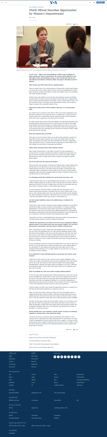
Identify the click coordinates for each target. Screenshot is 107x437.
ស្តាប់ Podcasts (35, 400)
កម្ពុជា (10, 374)
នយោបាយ (34, 374)
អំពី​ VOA (11, 408)
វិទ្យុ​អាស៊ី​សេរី (56, 418)
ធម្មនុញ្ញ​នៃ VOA (35, 408)
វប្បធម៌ (55, 380)
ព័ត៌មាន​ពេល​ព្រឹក (34, 356)
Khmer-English (80, 382)
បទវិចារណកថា (79, 385)
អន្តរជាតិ (10, 377)
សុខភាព (33, 382)
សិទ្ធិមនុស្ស (34, 380)
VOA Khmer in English (36, 7)
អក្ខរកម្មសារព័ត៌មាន (80, 374)
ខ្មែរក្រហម (56, 382)
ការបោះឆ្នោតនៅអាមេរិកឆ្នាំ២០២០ (83, 380)
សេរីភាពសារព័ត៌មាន (80, 377)
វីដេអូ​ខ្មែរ (10, 356)
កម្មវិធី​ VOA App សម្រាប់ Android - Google (41, 426)
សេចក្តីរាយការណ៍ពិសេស (59, 385)
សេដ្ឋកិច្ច (33, 377)
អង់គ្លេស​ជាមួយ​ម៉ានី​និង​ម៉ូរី (14, 393)
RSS (78, 400)
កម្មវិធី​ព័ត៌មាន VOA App (14, 400)
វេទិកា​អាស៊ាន (33, 367)
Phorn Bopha (32, 17)
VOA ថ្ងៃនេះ (11, 361)
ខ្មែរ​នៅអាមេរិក (11, 382)
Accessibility (57, 415)
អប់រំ (32, 385)
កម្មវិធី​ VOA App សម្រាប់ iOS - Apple (17, 426)
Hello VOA (33, 361)
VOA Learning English (59, 393)
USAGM (11, 415)
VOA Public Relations (14, 418)
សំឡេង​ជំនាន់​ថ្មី (34, 364)
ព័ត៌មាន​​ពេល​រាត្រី (34, 359)
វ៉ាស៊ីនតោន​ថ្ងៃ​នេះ (12, 359)
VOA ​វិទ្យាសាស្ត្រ (12, 364)
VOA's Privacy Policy (37, 418)
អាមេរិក (10, 380)
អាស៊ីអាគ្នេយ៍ (11, 385)
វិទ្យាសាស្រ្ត (56, 377)
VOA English (35, 415)
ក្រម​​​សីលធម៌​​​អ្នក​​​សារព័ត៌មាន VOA (60, 408)
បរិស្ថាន (55, 374)
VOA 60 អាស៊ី (12, 367)
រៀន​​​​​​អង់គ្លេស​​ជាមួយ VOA (36, 393)
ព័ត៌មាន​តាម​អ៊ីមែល (57, 400)
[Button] (69, 24)
